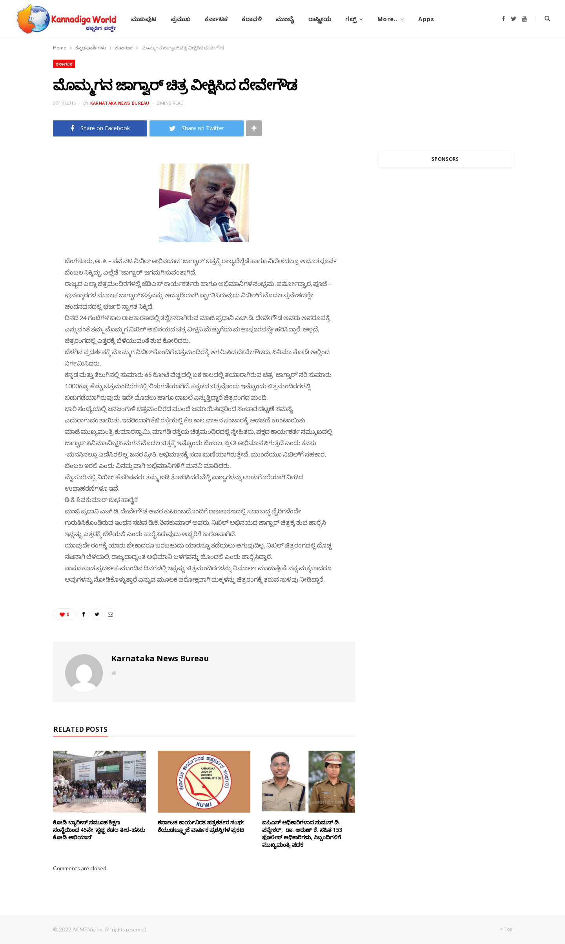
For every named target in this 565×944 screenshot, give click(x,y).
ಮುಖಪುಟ (144, 19)
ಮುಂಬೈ (285, 19)
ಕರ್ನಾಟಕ (216, 19)
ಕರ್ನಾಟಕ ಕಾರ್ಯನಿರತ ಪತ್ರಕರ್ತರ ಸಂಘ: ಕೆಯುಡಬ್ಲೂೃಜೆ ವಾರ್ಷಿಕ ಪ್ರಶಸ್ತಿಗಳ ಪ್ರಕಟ (201, 825)
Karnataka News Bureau (119, 103)
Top (505, 929)
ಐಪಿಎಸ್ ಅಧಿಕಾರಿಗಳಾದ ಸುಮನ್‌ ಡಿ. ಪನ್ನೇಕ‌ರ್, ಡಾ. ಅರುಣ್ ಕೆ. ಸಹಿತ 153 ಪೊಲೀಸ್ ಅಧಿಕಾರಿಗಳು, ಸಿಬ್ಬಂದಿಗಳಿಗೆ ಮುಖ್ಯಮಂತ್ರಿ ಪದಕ (302, 833)
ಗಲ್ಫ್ (350, 19)
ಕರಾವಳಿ (252, 19)
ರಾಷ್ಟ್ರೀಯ (320, 19)
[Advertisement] (445, 268)
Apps (426, 19)
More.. (387, 19)
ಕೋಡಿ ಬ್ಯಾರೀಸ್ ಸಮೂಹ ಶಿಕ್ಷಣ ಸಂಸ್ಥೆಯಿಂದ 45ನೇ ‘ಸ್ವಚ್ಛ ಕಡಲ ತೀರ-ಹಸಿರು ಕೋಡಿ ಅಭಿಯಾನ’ (99, 829)
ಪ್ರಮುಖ (181, 19)
